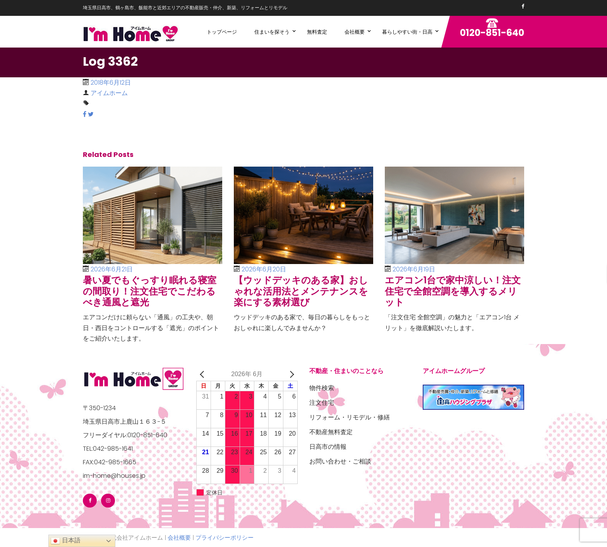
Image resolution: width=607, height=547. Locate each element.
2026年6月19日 (414, 269)
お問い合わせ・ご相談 (340, 461)
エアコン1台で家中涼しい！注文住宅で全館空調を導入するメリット (453, 291)
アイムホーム (109, 93)
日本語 (65, 540)
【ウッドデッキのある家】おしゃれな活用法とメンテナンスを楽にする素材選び (301, 291)
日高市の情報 (327, 446)
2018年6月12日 (111, 82)
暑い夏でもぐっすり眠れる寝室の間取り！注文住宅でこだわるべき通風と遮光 (149, 291)
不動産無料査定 (331, 432)
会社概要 (179, 537)
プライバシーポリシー (224, 537)
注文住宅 (321, 402)
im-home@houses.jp (114, 475)
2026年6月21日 (112, 269)
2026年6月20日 (264, 269)
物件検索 (321, 387)
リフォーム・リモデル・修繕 (349, 417)
